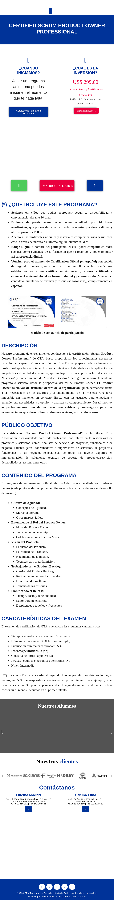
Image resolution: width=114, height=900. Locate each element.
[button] (50, 11)
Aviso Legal (34, 897)
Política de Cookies (51, 897)
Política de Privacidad (75, 897)
